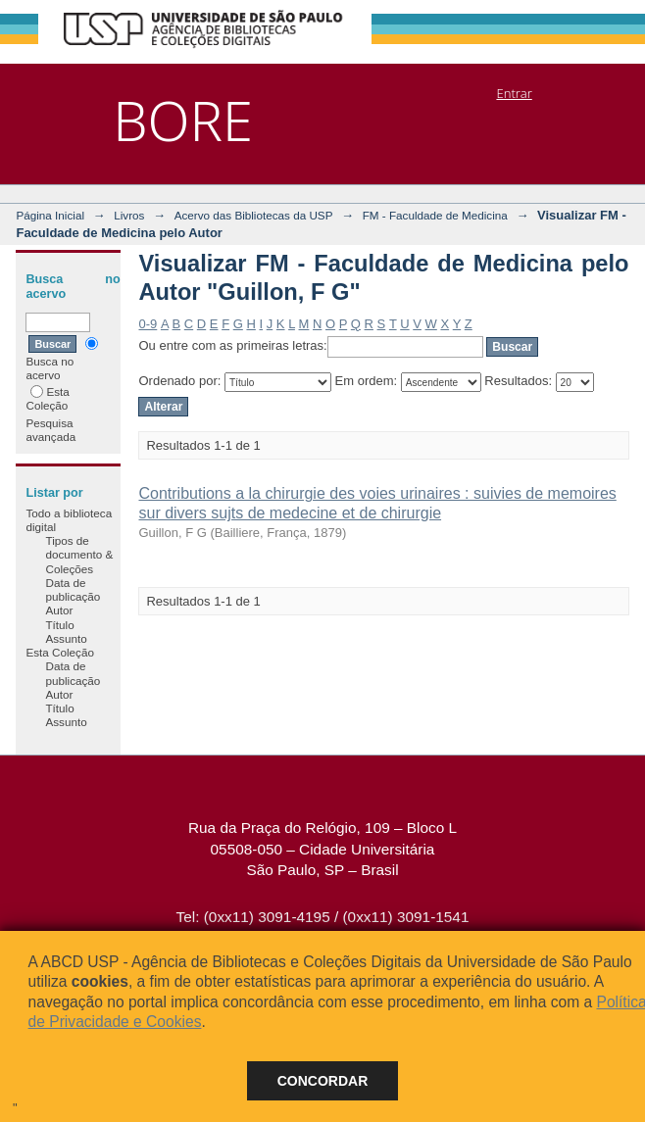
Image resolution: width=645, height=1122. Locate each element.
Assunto (65, 638)
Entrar (513, 93)
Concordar (323, 1081)
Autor (59, 610)
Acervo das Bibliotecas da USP (253, 215)
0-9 (147, 324)
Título (59, 624)
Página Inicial (50, 215)
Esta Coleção (47, 398)
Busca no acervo (61, 359)
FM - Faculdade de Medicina (435, 215)
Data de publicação (72, 589)
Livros (129, 215)
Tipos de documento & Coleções (79, 554)
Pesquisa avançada (50, 429)
